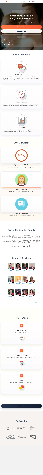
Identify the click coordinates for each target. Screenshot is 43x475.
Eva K (23, 296)
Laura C (17, 296)
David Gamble (31, 270)
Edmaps (21, 437)
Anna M (30, 296)
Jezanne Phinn (11, 283)
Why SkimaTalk (21, 31)
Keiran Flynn (18, 283)
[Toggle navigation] (36, 1)
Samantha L (18, 270)
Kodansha (10, 428)
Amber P (10, 296)
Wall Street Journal (32, 437)
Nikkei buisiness (21, 428)
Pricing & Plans (21, 406)
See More (35, 302)
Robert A (10, 270)
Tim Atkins (24, 270)
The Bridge (10, 437)
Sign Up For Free (21, 27)
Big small (32, 428)
